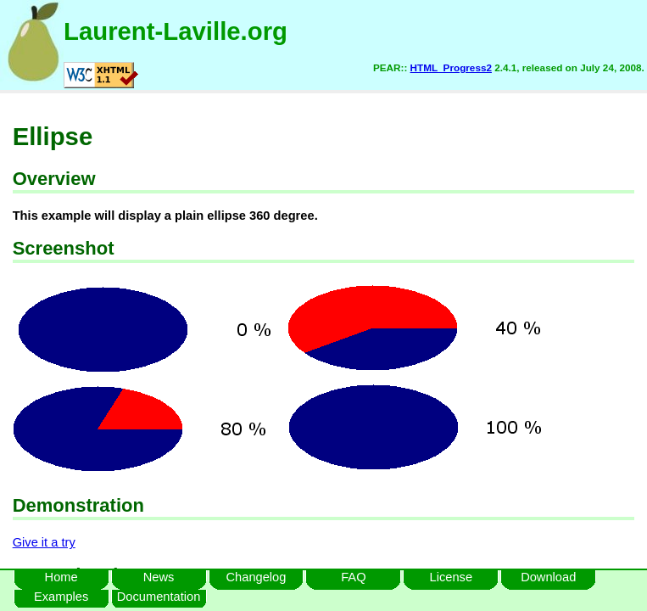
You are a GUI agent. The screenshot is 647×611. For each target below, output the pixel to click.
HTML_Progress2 (451, 67)
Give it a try (44, 542)
